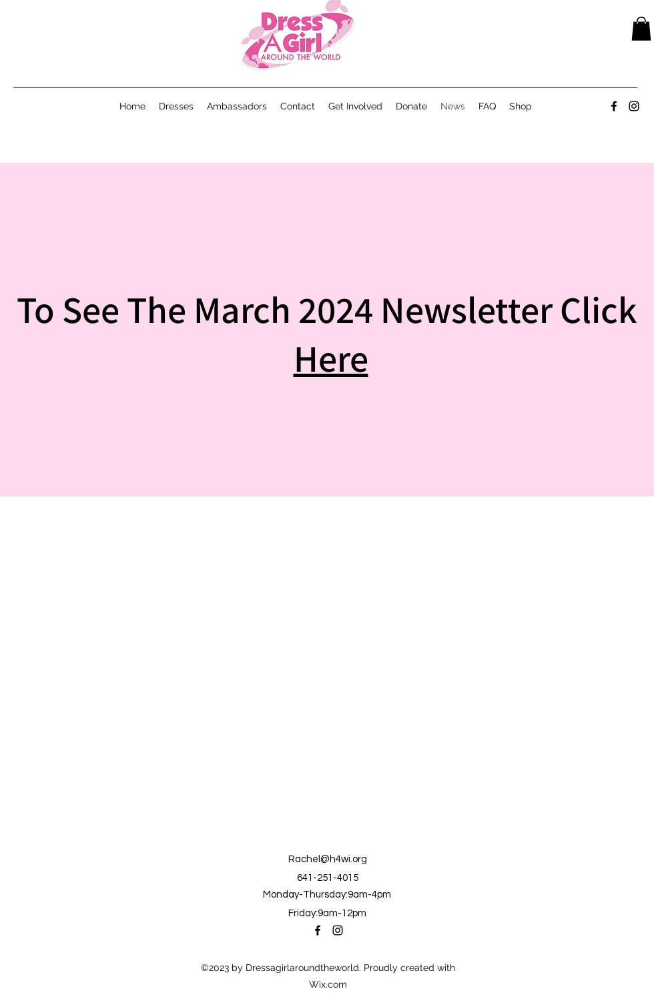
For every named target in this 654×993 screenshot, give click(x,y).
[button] (641, 29)
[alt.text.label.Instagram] (634, 106)
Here (331, 358)
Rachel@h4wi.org (327, 859)
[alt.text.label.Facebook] (614, 106)
